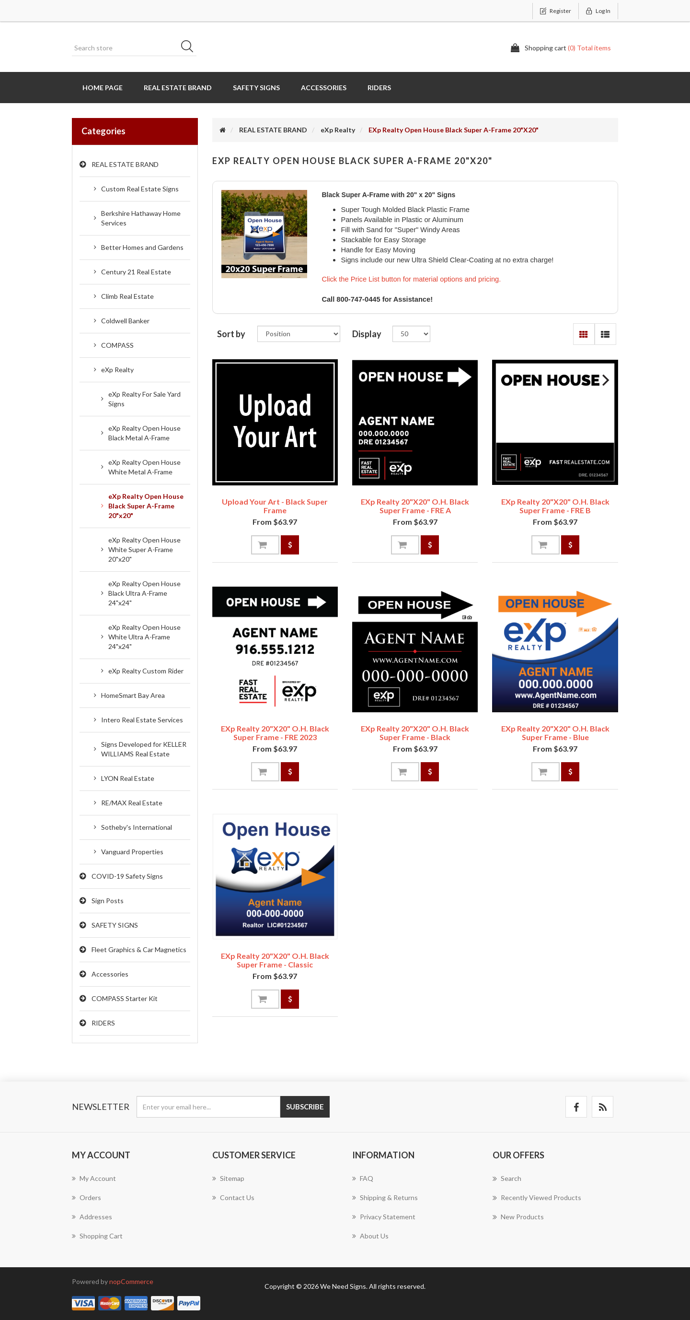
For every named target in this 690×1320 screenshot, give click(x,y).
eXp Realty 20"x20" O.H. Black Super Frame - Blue (555, 733)
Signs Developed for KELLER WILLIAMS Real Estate (143, 749)
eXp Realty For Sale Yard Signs (144, 399)
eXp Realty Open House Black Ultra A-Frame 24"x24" (144, 593)
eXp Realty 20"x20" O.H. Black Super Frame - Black (415, 733)
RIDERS (103, 1023)
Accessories (110, 974)
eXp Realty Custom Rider (146, 671)
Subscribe (305, 1106)
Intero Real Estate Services (142, 720)
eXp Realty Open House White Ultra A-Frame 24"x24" (144, 636)
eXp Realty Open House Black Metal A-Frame (144, 433)
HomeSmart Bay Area (133, 695)
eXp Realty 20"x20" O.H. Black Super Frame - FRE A (415, 506)
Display (366, 334)
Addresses (92, 1217)
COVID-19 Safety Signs (127, 876)
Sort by (231, 334)
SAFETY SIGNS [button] (256, 87)
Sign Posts (108, 900)
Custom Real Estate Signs (140, 189)
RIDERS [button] (379, 87)
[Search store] (134, 48)
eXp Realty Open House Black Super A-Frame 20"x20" (146, 505)
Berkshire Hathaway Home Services (141, 218)
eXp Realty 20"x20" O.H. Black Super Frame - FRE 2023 (275, 733)
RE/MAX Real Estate (131, 803)
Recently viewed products (537, 1197)
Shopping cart (97, 1236)
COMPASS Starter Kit (125, 998)
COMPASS (117, 345)
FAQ (362, 1178)
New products (518, 1217)
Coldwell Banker (125, 321)
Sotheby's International (136, 827)
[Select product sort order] (298, 334)
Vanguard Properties (132, 852)
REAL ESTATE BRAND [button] (178, 87)
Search (190, 48)
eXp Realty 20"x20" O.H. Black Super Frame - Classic (275, 960)
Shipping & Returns (385, 1197)
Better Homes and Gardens (142, 247)
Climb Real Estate (127, 296)
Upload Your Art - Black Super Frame (275, 506)
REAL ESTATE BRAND (125, 164)
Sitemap (228, 1178)
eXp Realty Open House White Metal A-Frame (144, 467)
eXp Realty (117, 369)
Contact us (233, 1197)
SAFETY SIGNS (115, 925)
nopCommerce (131, 1281)
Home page (102, 87)
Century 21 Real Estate (136, 272)
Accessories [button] (323, 87)
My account (94, 1178)
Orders (86, 1197)
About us (370, 1236)
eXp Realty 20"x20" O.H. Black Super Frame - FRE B (555, 506)
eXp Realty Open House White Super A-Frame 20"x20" (144, 549)
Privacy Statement (383, 1217)
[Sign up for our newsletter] (208, 1107)
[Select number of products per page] (411, 334)
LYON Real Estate (127, 778)
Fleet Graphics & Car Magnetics (139, 949)
